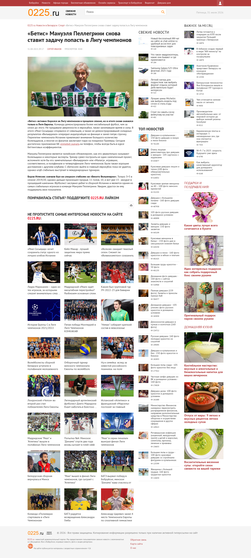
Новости (46, 3)
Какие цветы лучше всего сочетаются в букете (201, 227)
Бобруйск (34, 3)
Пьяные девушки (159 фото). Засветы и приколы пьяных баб (164, 293)
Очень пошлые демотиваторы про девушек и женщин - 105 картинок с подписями (165, 153)
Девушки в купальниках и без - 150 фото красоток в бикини (164, 353)
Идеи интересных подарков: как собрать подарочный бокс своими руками (203, 272)
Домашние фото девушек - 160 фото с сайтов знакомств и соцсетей (164, 279)
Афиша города (60, 3)
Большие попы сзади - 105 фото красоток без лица (164, 366)
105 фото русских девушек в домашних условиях (165, 213)
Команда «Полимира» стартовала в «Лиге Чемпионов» (40, 517)
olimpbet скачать (69, 144)
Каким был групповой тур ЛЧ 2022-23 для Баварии (116, 288)
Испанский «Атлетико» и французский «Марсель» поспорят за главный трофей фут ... (115, 405)
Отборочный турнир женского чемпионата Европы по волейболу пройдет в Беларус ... (77, 367)
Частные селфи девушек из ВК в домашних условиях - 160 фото (164, 379)
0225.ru (31, 539)
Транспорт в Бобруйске (130, 3)
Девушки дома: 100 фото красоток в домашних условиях (164, 394)
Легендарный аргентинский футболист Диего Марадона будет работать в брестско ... (80, 404)
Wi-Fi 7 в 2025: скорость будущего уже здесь (208, 152)
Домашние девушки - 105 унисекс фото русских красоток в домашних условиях (164, 309)
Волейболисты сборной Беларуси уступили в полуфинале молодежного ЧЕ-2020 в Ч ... (43, 367)
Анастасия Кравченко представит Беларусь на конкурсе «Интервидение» (208, 70)
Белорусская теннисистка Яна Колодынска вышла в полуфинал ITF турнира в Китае (209, 87)
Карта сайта (136, 544)
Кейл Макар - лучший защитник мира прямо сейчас (77, 252)
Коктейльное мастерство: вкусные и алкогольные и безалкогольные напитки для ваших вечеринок (203, 370)
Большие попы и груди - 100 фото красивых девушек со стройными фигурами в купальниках (163, 456)
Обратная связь (138, 540)
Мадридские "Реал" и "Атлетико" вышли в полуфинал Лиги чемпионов (44, 442)
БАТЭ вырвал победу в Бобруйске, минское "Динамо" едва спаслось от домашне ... (116, 481)
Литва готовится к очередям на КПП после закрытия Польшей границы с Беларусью (208, 36)
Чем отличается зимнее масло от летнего (208, 101)
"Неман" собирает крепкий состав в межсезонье (116, 326)
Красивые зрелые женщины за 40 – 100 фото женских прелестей (165, 186)
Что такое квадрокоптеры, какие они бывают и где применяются (164, 57)
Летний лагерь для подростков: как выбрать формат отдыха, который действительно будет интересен (164, 85)
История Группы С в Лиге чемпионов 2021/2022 (42, 326)
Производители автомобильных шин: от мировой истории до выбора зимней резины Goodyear (208, 116)
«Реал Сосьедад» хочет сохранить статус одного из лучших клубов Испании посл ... (43, 254)
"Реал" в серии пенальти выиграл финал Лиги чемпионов (114, 442)
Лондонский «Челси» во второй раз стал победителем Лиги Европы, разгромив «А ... (43, 405)
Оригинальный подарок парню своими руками (200, 317)
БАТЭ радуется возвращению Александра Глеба (79, 517)
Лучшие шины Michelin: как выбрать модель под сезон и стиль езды (163, 101)
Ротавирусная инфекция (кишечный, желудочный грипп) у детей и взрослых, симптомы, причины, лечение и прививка (164, 438)
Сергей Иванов (54, 49)
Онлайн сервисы (106, 3)
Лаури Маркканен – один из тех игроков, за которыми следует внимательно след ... (44, 290)
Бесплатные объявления (83, 3)
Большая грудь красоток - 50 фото (164, 266)
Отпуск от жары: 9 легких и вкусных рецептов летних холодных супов (202, 419)
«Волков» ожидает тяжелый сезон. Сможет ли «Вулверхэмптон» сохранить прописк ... (117, 254)
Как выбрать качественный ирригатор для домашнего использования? (209, 166)
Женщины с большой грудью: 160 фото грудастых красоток (161, 472)
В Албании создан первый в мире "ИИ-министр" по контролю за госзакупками (209, 53)
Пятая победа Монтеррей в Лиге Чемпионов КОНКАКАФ (80, 328)
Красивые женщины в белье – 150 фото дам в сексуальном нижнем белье (165, 241)
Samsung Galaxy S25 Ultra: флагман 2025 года (164, 70)
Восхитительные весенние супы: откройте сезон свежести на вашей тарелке (202, 465)
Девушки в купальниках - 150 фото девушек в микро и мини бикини (165, 138)
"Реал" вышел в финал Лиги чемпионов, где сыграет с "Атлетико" (79, 479)
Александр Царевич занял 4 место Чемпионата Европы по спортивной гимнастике (117, 517)
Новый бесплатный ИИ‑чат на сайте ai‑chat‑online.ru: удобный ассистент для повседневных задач (165, 42)
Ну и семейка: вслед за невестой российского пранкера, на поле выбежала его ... (114, 367)
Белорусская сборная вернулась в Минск (40, 478)
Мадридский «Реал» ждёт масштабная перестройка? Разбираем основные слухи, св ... (80, 291)
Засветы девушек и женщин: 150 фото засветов (160, 227)
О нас (133, 548)
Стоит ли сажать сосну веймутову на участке (162, 113)
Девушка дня (164, 3)
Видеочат (150, 3)
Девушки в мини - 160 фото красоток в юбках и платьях (165, 254)
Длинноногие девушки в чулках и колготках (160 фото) (163, 325)
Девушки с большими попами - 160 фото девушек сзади (165, 201)
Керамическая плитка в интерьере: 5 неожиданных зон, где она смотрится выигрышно (208, 136)
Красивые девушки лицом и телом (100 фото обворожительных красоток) (165, 170)
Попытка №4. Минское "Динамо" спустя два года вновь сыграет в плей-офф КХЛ (79, 443)
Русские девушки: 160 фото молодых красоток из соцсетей (165, 339)
